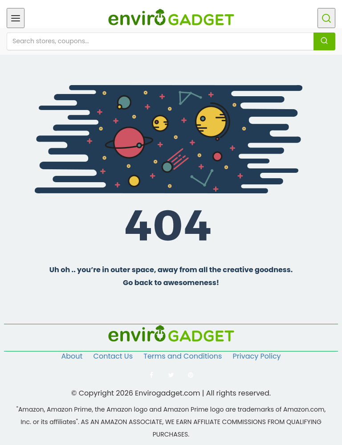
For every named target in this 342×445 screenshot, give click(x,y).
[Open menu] (15, 18)
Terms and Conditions (182, 356)
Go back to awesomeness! (171, 283)
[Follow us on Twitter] (171, 375)
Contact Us (113, 356)
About (71, 356)
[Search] (324, 41)
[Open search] (326, 18)
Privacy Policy (257, 356)
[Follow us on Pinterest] (191, 375)
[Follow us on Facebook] (151, 375)
